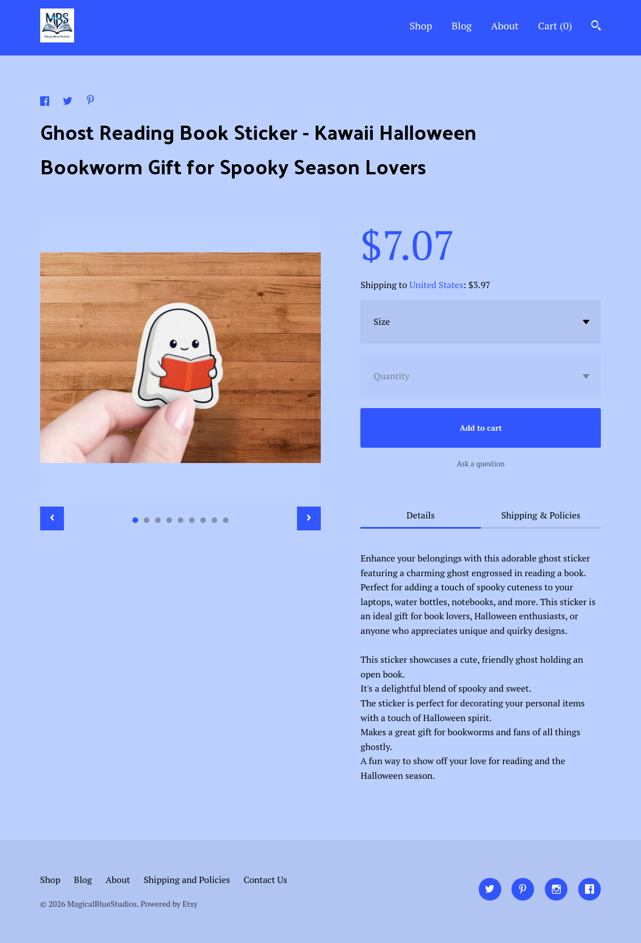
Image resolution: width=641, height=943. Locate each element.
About (505, 25)
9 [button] (226, 520)
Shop (421, 25)
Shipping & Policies (540, 515)
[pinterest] (522, 889)
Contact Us (265, 879)
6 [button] (192, 520)
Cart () (555, 25)
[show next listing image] (309, 518)
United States (436, 284)
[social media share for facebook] (45, 102)
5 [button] (180, 520)
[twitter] (490, 889)
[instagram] (556, 889)
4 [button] (169, 520)
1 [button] (135, 520)
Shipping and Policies (187, 879)
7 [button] (203, 520)
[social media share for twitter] (69, 102)
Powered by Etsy (169, 903)
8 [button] (214, 520)
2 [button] (146, 520)
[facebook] (589, 889)
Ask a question (481, 463)
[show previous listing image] (52, 518)
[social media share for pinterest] (90, 101)
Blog (461, 25)
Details (421, 515)
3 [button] (158, 520)
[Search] (596, 27)
